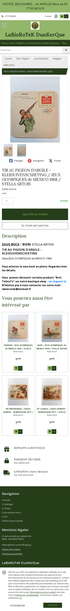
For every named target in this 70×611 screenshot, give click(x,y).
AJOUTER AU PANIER (35, 214)
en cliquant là (57, 281)
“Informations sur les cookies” (42, 592)
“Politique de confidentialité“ (26, 595)
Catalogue (7, 504)
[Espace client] (56, 16)
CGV (4, 516)
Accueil (8, 58)
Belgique (57, 58)
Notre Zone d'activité (12, 521)
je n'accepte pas (17, 605)
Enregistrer (36, 161)
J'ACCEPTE (52, 605)
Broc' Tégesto (23, 58)
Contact (48, 16)
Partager (16, 161)
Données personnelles (12, 553)
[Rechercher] (66, 50)
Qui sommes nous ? (11, 512)
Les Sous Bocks (41, 58)
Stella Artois (9, 65)
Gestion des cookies (11, 549)
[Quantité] (8, 201)
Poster (55, 161)
